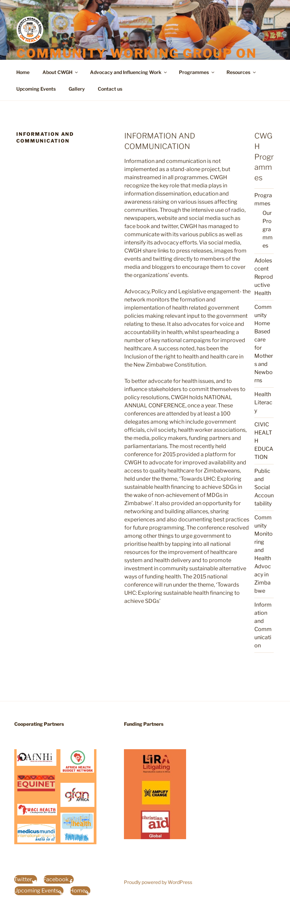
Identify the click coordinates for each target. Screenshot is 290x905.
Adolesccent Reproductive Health (263, 276)
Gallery (77, 89)
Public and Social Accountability (264, 487)
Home (23, 72)
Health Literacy (263, 402)
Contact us (110, 89)
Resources (241, 72)
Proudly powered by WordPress (158, 882)
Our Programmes (267, 229)
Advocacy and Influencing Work (129, 72)
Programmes (197, 72)
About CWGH (60, 72)
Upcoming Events (36, 89)
